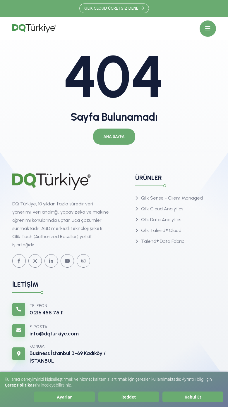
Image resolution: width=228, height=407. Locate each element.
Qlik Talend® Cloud (161, 230)
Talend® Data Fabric (162, 241)
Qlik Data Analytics (161, 219)
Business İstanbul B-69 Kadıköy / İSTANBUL (68, 357)
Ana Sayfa (114, 136)
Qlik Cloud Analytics (162, 209)
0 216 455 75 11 (47, 312)
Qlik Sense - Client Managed (172, 198)
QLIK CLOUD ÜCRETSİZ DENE (114, 8)
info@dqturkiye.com (54, 333)
